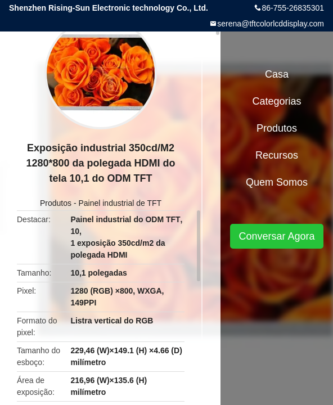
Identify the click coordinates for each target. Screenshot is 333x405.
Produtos (55, 203)
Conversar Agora (276, 236)
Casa (277, 74)
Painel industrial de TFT (119, 203)
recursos (276, 155)
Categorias (276, 101)
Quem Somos (277, 182)
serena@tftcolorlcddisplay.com (270, 23)
